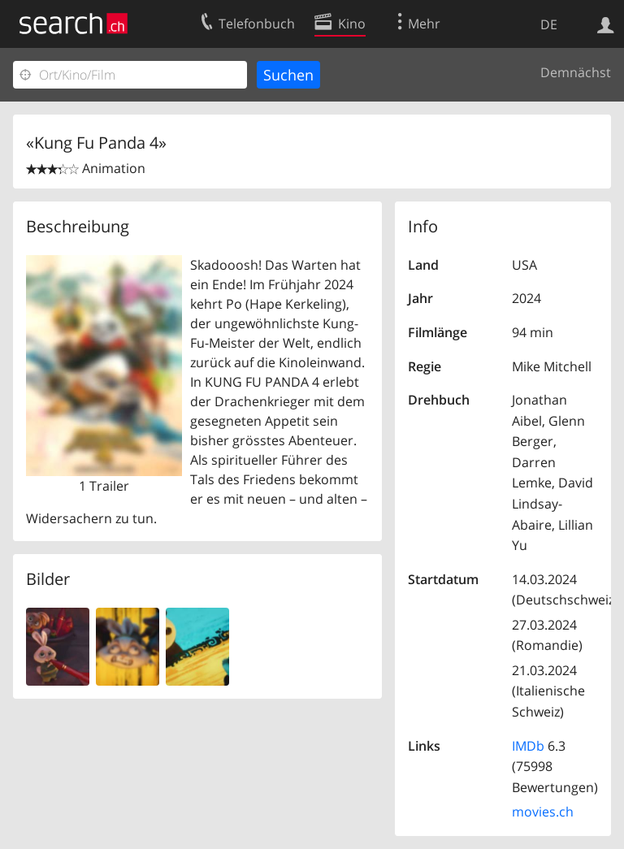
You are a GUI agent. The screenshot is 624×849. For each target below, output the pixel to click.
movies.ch (543, 812)
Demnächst (575, 72)
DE (548, 24)
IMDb (528, 746)
